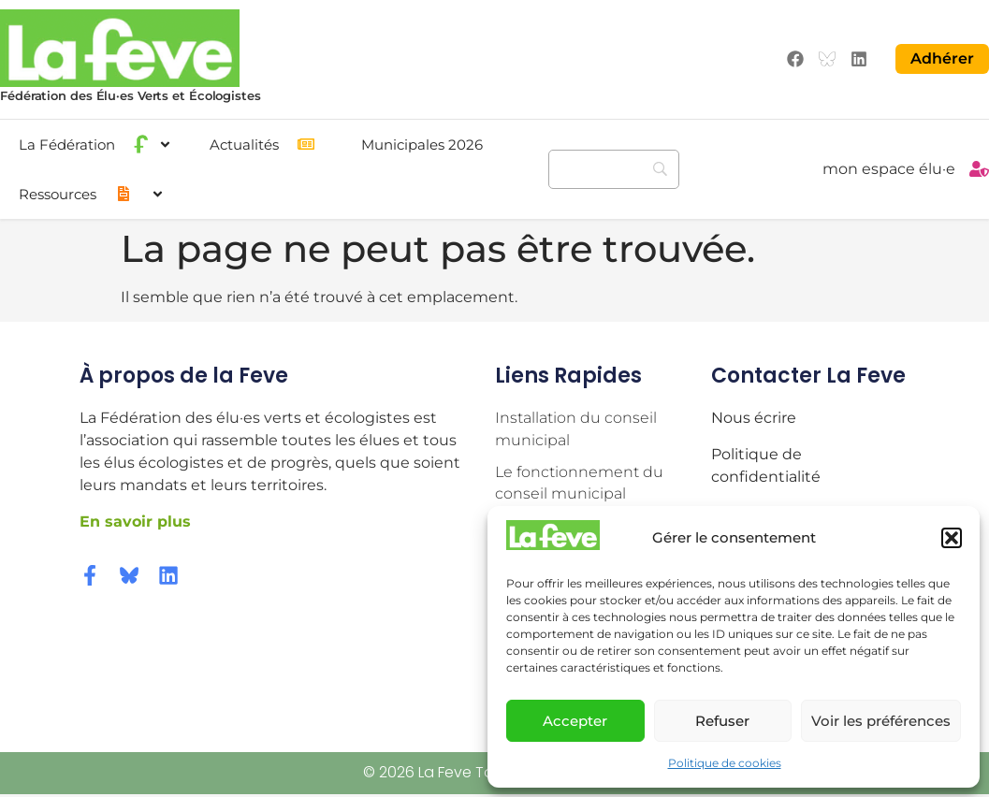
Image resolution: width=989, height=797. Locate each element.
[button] (951, 538)
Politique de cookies (724, 763)
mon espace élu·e (888, 169)
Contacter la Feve (808, 374)
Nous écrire (753, 417)
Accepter (575, 721)
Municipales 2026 (422, 143)
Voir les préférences (881, 721)
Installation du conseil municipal (576, 428)
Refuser (722, 721)
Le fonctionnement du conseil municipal (579, 482)
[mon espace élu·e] (979, 169)
